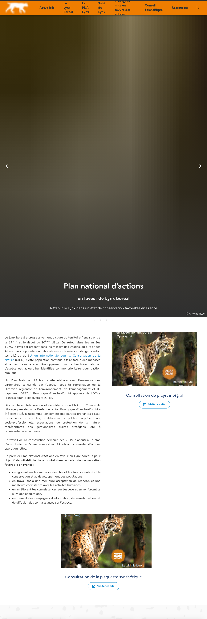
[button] (47, 7)
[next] (200, 166)
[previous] (7, 166)
